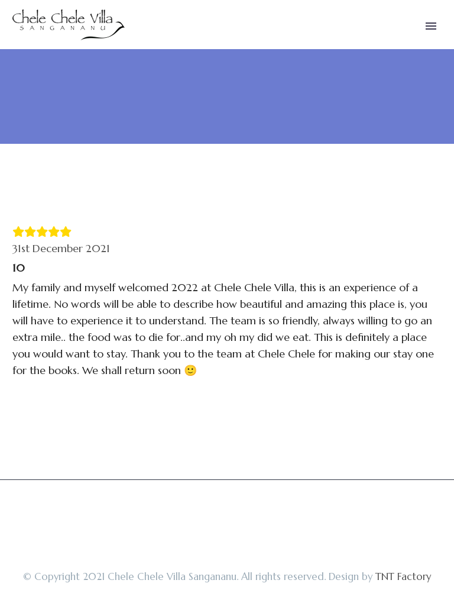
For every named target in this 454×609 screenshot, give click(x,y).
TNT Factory (403, 577)
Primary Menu (431, 26)
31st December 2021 (61, 248)
